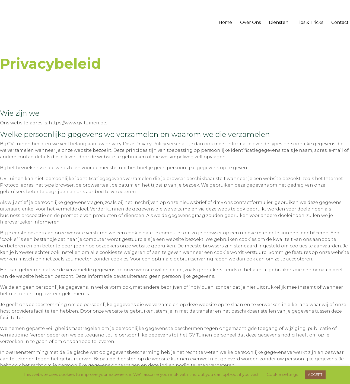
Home (225, 22)
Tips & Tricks (310, 22)
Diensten (278, 22)
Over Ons (250, 22)
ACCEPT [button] (315, 374)
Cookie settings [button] (282, 374)
